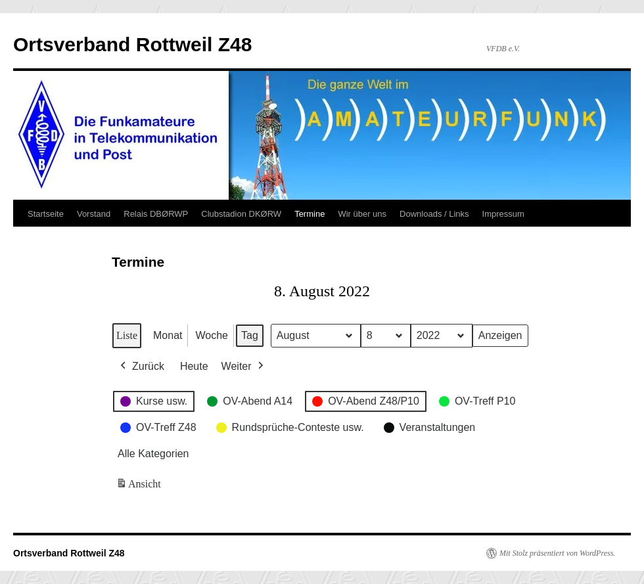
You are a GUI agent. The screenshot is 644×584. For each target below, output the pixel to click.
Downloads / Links (434, 214)
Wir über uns (362, 214)
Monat (167, 335)
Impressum (503, 214)
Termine (309, 214)
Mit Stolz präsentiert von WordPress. (557, 553)
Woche (211, 335)
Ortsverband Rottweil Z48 (132, 44)
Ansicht (140, 487)
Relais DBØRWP (156, 214)
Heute (194, 366)
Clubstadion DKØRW (241, 214)
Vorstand (93, 214)
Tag (249, 335)
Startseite (46, 214)
